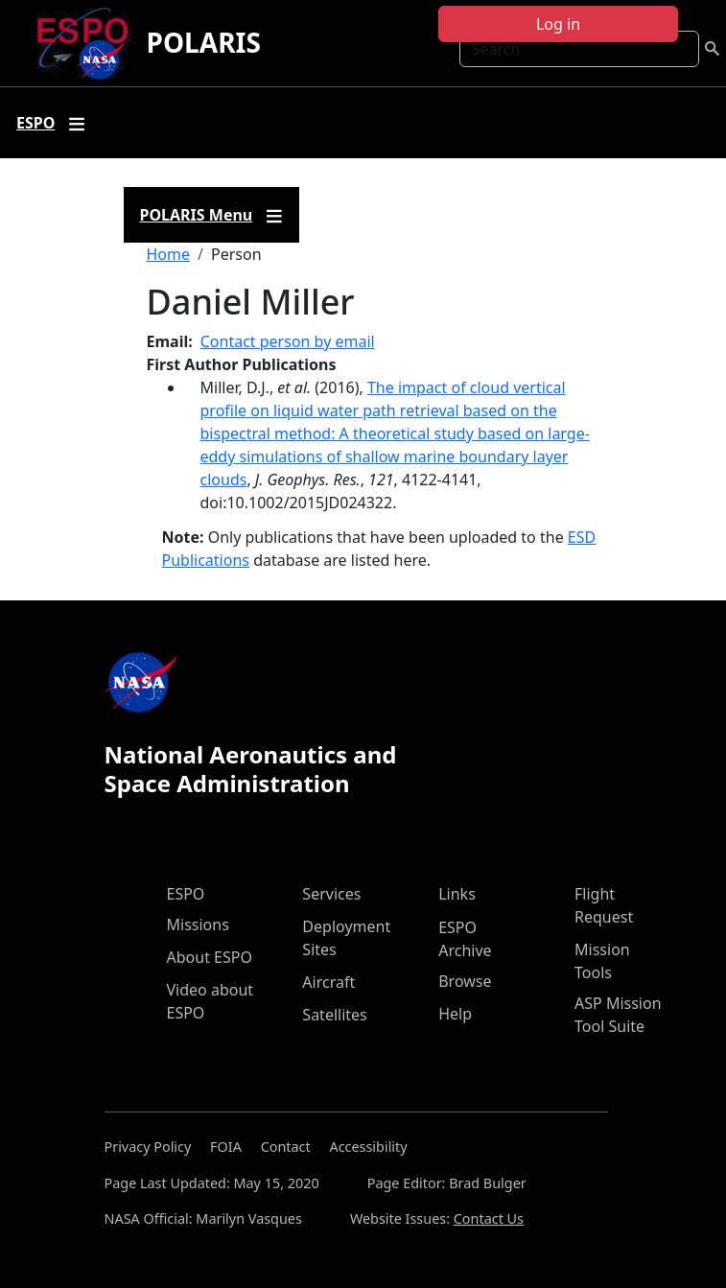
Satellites (334, 1014)
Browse (464, 981)
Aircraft (328, 982)
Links (457, 893)
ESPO (186, 893)
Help (455, 1013)
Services (331, 893)
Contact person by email (287, 341)
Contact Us (489, 1218)
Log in (558, 24)
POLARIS (204, 42)
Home (169, 254)
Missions (198, 924)
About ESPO (209, 957)
